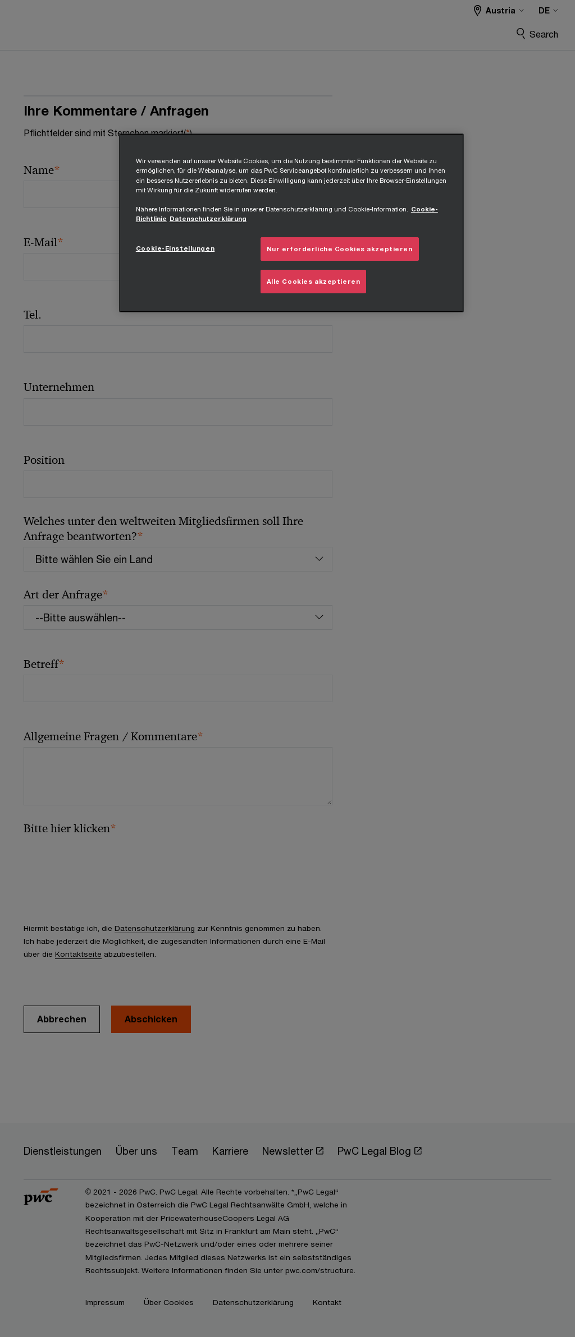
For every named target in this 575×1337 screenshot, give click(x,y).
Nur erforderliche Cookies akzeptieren (340, 248)
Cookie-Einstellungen (175, 248)
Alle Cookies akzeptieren (313, 281)
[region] (291, 222)
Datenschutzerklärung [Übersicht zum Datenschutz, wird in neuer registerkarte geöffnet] (208, 218)
